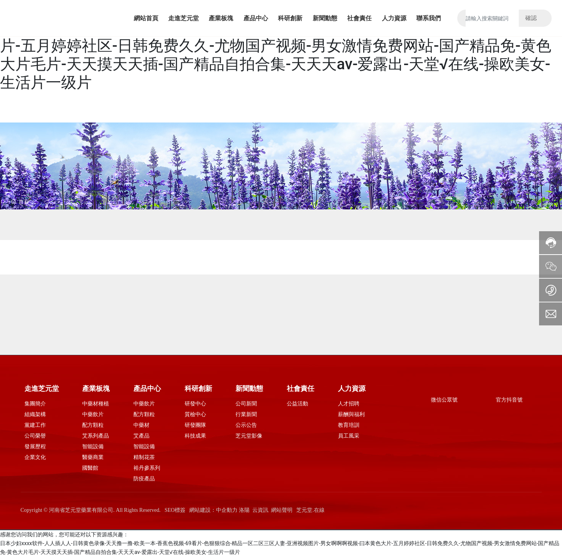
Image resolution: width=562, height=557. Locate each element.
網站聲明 (281, 510)
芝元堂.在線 (310, 510)
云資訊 (260, 510)
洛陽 (244, 510)
